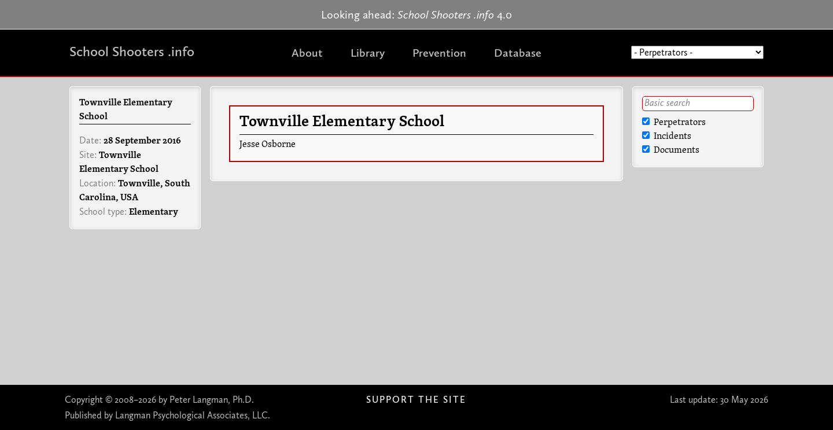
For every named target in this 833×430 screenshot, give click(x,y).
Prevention (439, 53)
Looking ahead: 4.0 (416, 14)
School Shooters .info (131, 51)
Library (368, 53)
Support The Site (416, 399)
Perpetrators (674, 122)
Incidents (666, 136)
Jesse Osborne (267, 144)
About (307, 53)
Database (517, 53)
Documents (670, 150)
